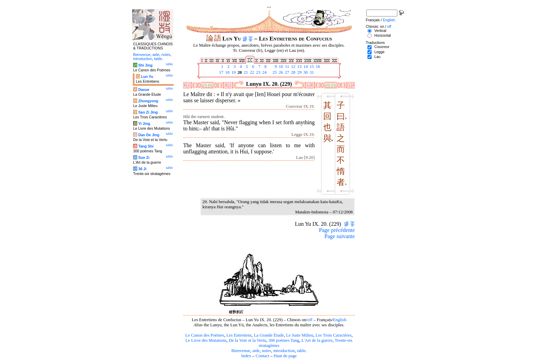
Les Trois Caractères (334, 335)
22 (251, 72)
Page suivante (340, 236)
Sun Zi (144, 157)
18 (227, 72)
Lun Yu (147, 76)
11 (286, 66)
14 (305, 66)
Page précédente (337, 230)
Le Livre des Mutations (205, 340)
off (310, 319)
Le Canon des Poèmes (204, 335)
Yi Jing (144, 123)
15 (311, 66)
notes (266, 350)
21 (245, 72)
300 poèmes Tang (283, 340)
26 (280, 72)
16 (317, 66)
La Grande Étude (269, 335)
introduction (284, 350)
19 (233, 72)
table (301, 350)
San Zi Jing (148, 112)
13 (299, 66)
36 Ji (142, 169)
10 (280, 66)
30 (305, 72)
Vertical (380, 30)
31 (311, 72)
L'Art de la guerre (316, 340)
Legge (379, 52)
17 (220, 72)
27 (286, 72)
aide (255, 350)
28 (292, 72)
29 (299, 72)
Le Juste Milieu (300, 335)
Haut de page (285, 355)
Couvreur (381, 47)
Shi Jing (145, 65)
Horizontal (382, 35)
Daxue (143, 89)
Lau (377, 57)
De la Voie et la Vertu (247, 340)
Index (246, 355)
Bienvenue (240, 350)
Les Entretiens (239, 335)
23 (257, 72)
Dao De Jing (149, 135)
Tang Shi (145, 146)
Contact (262, 355)
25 (274, 72)
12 (292, 66)
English (339, 319)
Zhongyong (148, 101)
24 (264, 72)
